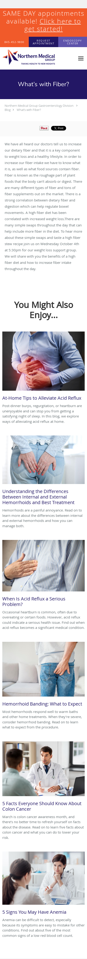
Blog (8, 110)
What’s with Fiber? (29, 110)
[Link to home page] (37, 58)
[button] (43, 42)
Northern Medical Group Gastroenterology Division (39, 106)
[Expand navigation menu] (81, 58)
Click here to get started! (52, 25)
